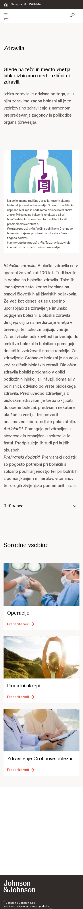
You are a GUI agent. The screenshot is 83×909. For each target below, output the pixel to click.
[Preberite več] (21, 624)
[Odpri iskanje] (73, 16)
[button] (6, 16)
